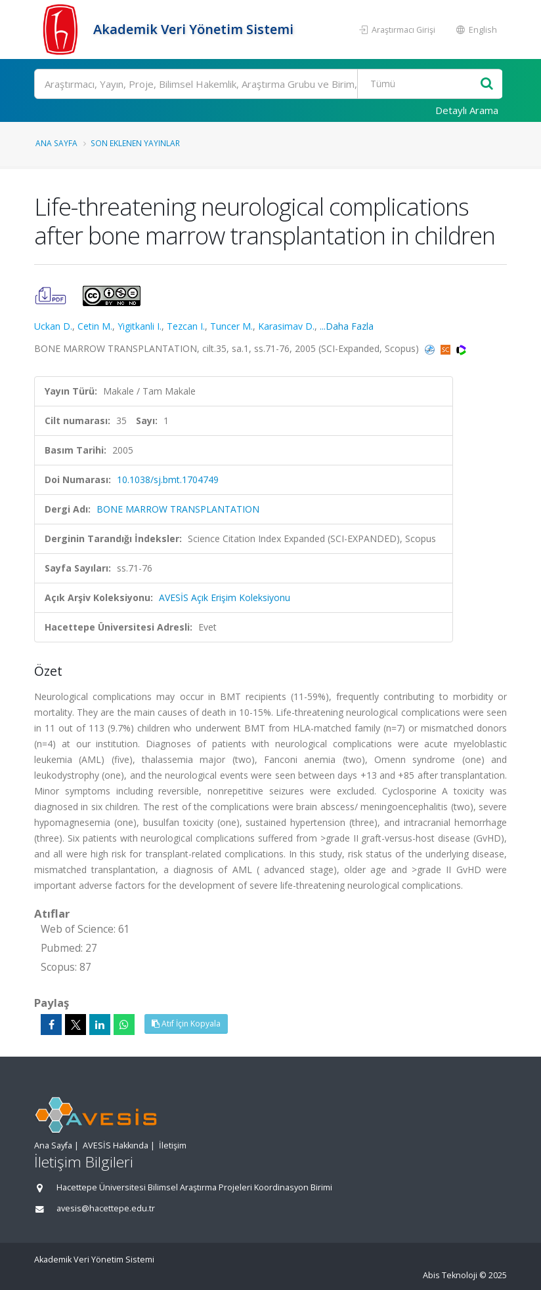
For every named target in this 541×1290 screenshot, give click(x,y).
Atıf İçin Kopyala (186, 1023)
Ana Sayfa (56, 143)
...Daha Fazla (347, 326)
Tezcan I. (186, 326)
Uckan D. (53, 326)
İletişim (172, 1145)
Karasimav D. (286, 326)
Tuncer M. (231, 326)
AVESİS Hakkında (115, 1145)
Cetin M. (94, 326)
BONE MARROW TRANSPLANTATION (178, 509)
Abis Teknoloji (450, 1275)
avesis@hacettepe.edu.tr (105, 1208)
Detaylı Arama (466, 110)
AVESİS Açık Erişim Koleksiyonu (224, 597)
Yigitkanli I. (140, 326)
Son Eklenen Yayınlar (135, 143)
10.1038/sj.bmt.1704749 (168, 479)
